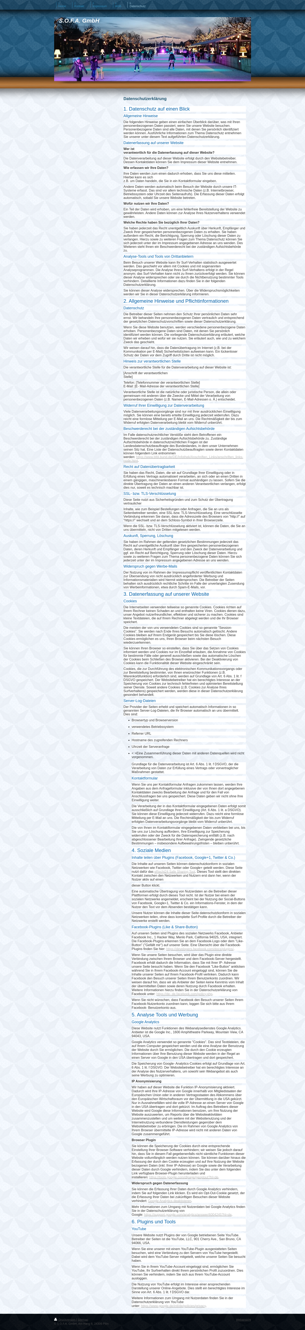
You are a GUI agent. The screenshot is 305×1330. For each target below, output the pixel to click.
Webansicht (243, 1319)
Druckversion (65, 1319)
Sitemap (83, 1319)
